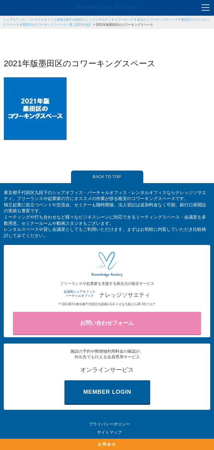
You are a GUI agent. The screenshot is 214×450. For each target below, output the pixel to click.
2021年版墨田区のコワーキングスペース (124, 24)
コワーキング (123, 19)
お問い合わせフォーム (107, 323)
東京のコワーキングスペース (157, 19)
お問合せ (107, 444)
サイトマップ (109, 432)
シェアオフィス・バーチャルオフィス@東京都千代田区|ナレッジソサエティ (57, 19)
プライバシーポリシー (109, 424)
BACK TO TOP (107, 177)
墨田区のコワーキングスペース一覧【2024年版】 (57, 24)
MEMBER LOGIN (107, 392)
